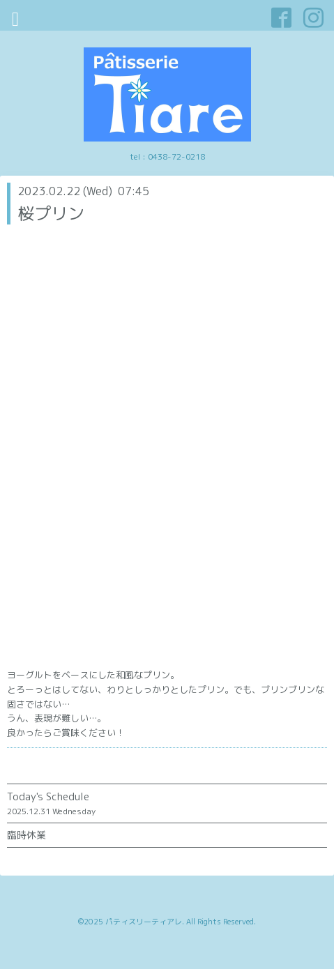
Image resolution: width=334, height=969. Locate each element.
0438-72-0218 (176, 156)
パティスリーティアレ (143, 921)
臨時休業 (26, 834)
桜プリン (50, 213)
